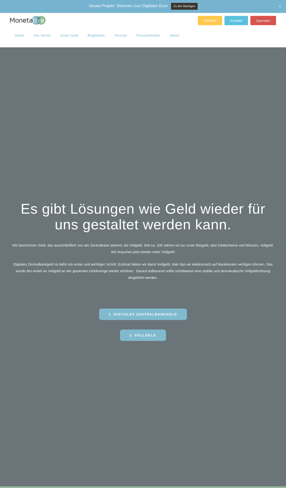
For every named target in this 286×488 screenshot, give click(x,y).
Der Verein (42, 33)
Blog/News (96, 33)
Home (19, 33)
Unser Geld (69, 33)
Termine (120, 33)
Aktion (175, 33)
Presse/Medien (148, 33)
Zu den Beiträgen (184, 6)
